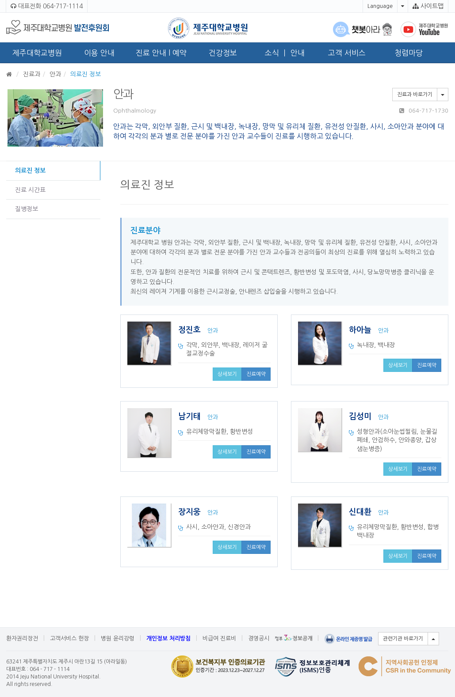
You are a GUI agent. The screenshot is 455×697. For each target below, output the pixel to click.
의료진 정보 (30, 170)
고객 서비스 (347, 53)
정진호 (190, 330)
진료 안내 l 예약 (161, 53)
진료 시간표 (30, 190)
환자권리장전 (22, 638)
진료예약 (256, 374)
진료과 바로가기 (414, 94)
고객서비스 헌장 (69, 638)
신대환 (361, 512)
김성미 (361, 416)
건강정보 (223, 53)
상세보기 (227, 374)
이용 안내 (99, 53)
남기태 (190, 416)
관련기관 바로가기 (403, 638)
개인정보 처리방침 (168, 638)
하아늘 (361, 330)
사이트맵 (428, 6)
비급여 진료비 (219, 638)
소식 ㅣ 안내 (285, 53)
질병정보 (26, 209)
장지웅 (190, 512)
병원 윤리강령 (117, 638)
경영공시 (258, 638)
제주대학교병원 (37, 53)
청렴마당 (408, 53)
